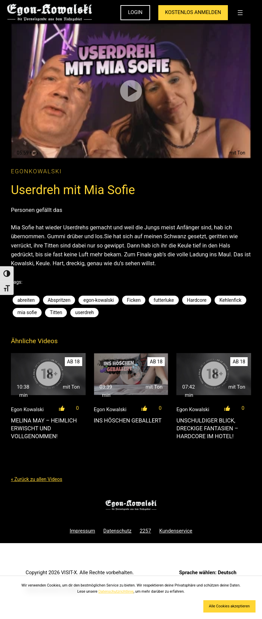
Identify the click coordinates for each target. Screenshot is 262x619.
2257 (145, 531)
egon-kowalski (98, 300)
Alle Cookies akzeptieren (229, 606)
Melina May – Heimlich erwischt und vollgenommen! (44, 428)
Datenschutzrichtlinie (115, 591)
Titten (56, 312)
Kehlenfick (230, 300)
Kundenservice (175, 531)
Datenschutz (117, 531)
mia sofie (27, 312)
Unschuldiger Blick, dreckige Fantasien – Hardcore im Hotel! (207, 428)
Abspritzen (59, 300)
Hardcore (196, 300)
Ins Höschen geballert (128, 420)
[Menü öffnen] (240, 13)
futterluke (164, 300)
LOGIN (135, 12)
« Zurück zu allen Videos (36, 479)
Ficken (134, 300)
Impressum (82, 531)
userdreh (84, 312)
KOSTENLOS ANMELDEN (193, 12)
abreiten (26, 300)
